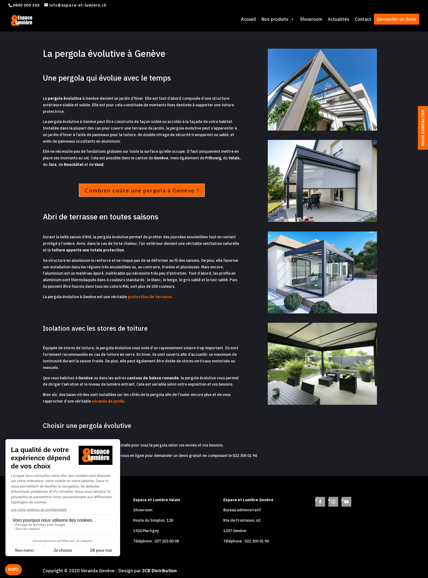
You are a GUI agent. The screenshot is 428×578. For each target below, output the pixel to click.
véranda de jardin (108, 401)
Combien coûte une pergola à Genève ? (142, 190)
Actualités (338, 19)
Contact (363, 19)
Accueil (248, 19)
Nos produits (278, 19)
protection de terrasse (150, 296)
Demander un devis (397, 19)
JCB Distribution (159, 570)
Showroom (311, 19)
